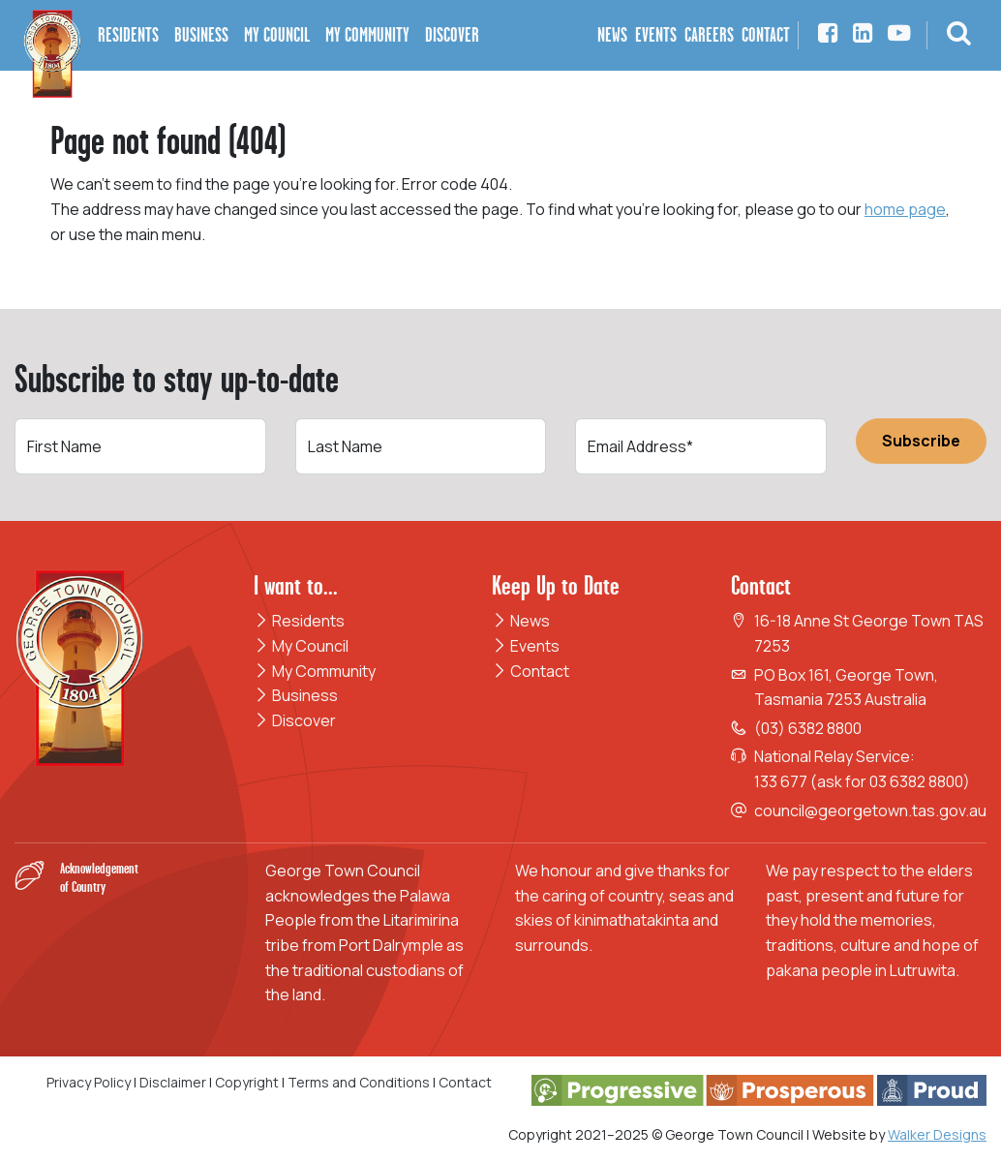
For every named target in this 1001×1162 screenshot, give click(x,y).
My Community (315, 671)
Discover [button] (452, 34)
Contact (530, 671)
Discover (295, 720)
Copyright (247, 1082)
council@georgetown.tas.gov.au (870, 810)
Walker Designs (937, 1134)
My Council (301, 646)
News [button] (612, 34)
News (521, 620)
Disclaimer (172, 1082)
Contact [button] (766, 34)
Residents (299, 620)
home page (905, 209)
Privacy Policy (88, 1082)
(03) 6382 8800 (808, 728)
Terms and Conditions (360, 1082)
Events (526, 646)
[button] (959, 35)
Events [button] (656, 34)
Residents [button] (128, 34)
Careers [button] (709, 34)
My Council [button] (277, 34)
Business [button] (201, 34)
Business (296, 695)
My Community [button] (367, 34)
